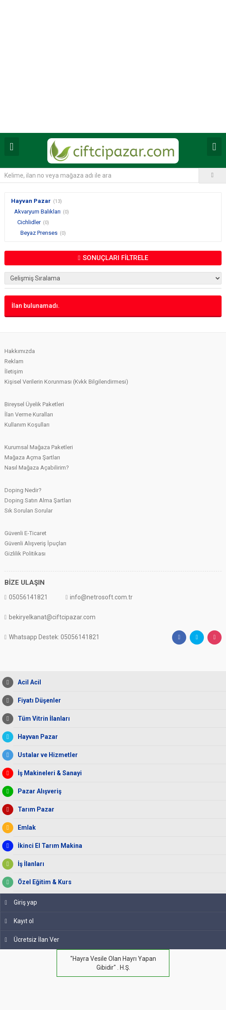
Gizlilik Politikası (25, 553)
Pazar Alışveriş (37, 791)
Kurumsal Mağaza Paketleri (38, 447)
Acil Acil (27, 682)
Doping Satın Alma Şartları (37, 500)
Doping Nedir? (23, 490)
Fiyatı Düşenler (37, 700)
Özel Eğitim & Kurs (42, 882)
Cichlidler (29, 222)
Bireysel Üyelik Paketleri (34, 404)
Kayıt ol (19, 921)
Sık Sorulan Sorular (28, 510)
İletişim (13, 371)
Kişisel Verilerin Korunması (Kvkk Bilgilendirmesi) (66, 381)
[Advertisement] (113, 66)
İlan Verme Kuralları (28, 414)
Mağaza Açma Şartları (32, 457)
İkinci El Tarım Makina (47, 845)
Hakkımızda (19, 351)
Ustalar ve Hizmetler (45, 755)
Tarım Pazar (33, 809)
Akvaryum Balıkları (37, 211)
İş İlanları (28, 864)
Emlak (24, 827)
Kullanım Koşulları (27, 424)
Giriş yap (21, 902)
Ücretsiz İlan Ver (32, 939)
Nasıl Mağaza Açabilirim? (36, 467)
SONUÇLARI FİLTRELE (113, 258)
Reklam (13, 361)
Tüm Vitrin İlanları (41, 718)
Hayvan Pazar (31, 201)
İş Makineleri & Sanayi (47, 773)
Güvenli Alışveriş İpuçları (35, 543)
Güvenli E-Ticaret (25, 533)
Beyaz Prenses (38, 232)
